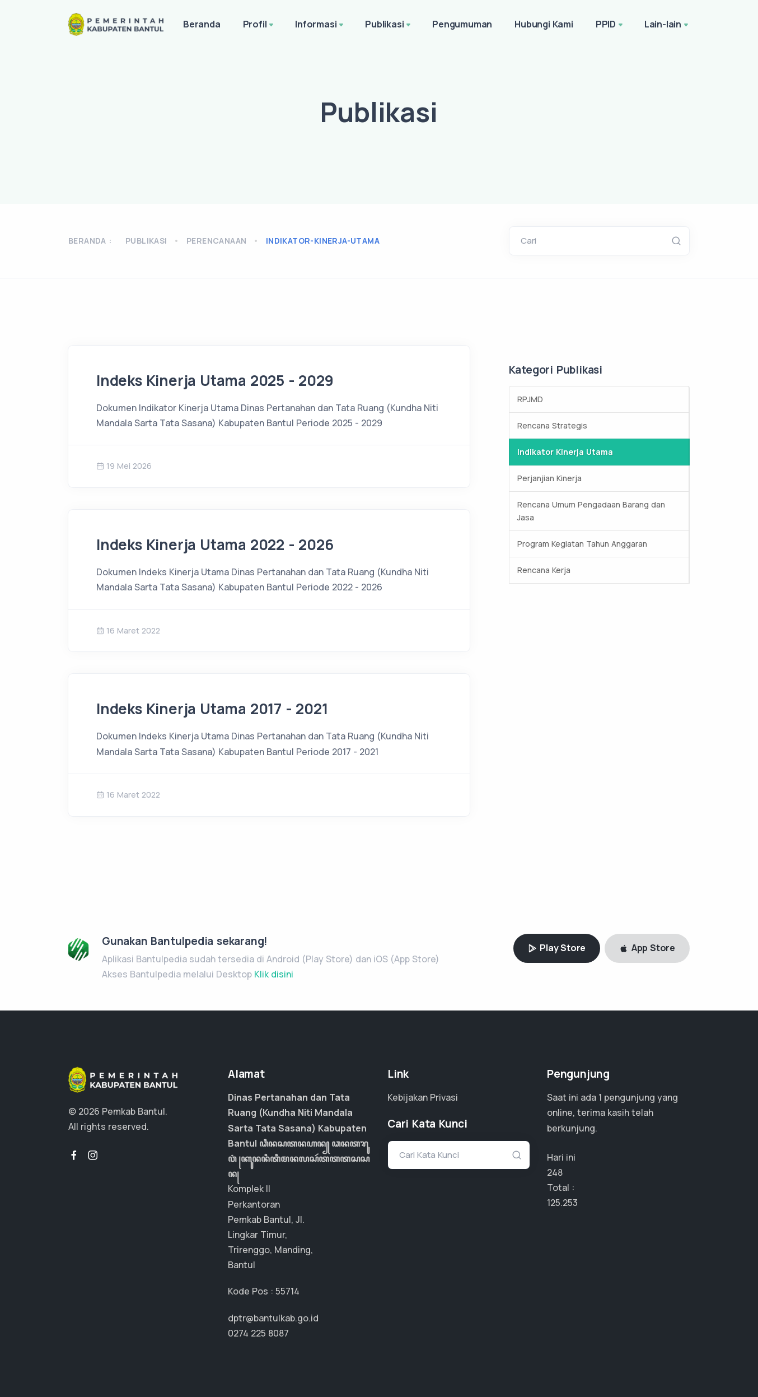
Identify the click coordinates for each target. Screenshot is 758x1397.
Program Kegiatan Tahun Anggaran (582, 543)
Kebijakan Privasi (422, 1097)
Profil (259, 25)
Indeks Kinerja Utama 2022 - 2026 (215, 544)
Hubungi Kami (543, 24)
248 (555, 1172)
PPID (610, 25)
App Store (647, 948)
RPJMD (530, 399)
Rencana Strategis (552, 425)
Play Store (557, 948)
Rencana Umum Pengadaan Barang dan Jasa (591, 511)
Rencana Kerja (543, 570)
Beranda (202, 24)
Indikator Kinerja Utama (565, 451)
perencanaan (216, 240)
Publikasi (389, 25)
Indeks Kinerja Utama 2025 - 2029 (215, 380)
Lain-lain (667, 25)
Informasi (320, 25)
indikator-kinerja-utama (323, 240)
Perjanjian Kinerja (549, 478)
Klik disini (273, 974)
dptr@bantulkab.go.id (273, 1318)
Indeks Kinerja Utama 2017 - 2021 (212, 708)
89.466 (562, 1202)
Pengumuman (462, 24)
